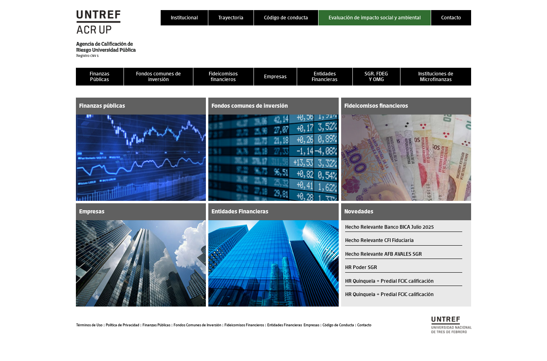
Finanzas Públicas (99, 76)
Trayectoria (230, 18)
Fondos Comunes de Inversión (197, 325)
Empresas (275, 76)
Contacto (451, 18)
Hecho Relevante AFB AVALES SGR (383, 254)
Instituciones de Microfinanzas (435, 76)
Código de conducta (286, 18)
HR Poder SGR (361, 267)
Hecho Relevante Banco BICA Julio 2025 (389, 227)
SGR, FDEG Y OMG (376, 76)
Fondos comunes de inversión (158, 76)
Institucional (184, 18)
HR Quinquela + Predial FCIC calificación (389, 281)
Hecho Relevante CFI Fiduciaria (379, 240)
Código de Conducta (338, 325)
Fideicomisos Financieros (244, 325)
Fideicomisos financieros (223, 76)
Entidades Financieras (324, 76)
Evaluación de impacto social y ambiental (375, 18)
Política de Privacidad (122, 325)
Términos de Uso (89, 325)
